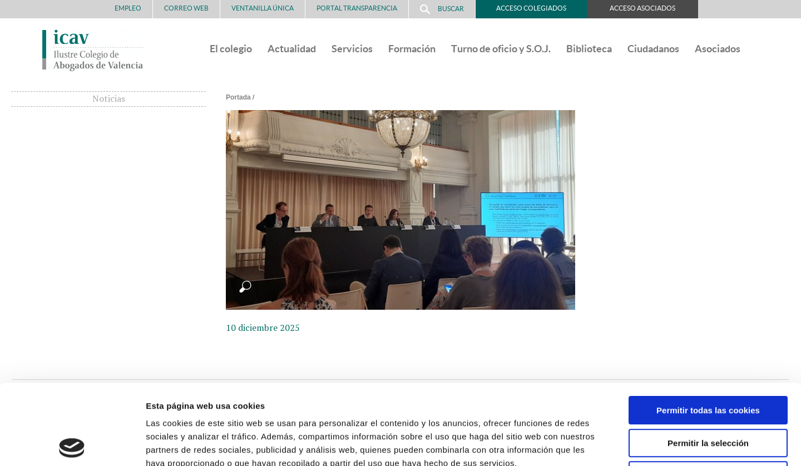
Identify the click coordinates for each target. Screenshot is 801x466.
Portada (238, 97)
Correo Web (186, 8)
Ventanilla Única (262, 8)
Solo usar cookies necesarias (708, 395)
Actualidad (292, 48)
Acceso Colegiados (531, 8)
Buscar (442, 9)
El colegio (231, 48)
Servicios (352, 48)
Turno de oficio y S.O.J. (501, 48)
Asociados (717, 48)
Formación (412, 48)
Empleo (128, 8)
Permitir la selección (708, 363)
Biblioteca (589, 48)
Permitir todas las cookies (708, 330)
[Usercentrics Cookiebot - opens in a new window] (72, 444)
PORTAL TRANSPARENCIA (357, 8)
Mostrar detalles (597, 444)
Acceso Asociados (642, 8)
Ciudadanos (653, 48)
